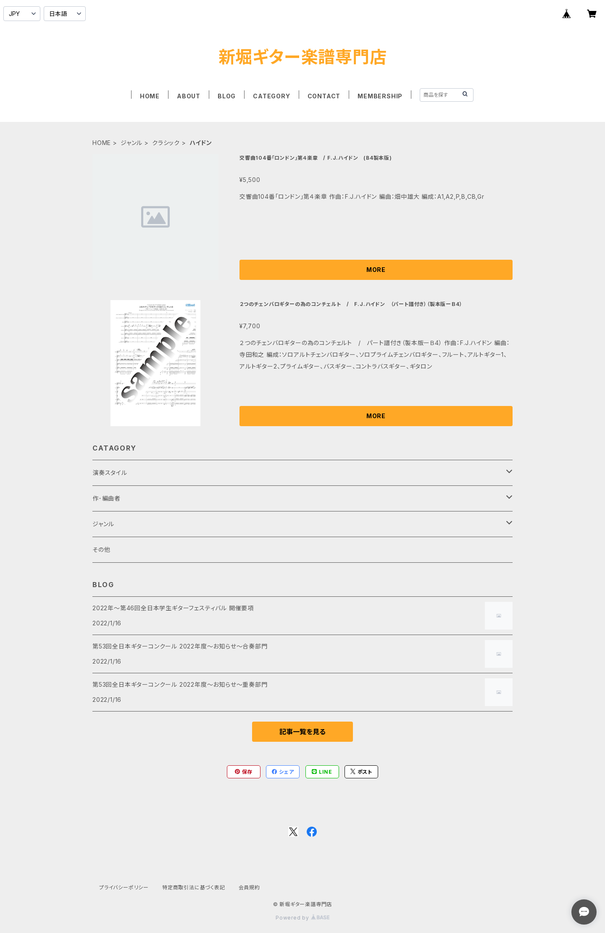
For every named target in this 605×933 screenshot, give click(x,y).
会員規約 (249, 887)
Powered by (302, 918)
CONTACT (324, 96)
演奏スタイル (109, 472)
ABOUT (188, 96)
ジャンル (131, 142)
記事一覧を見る (302, 731)
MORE (376, 269)
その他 (101, 549)
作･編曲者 (106, 498)
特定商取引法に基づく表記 (193, 887)
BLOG (227, 96)
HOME (150, 96)
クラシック (166, 142)
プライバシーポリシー (124, 887)
